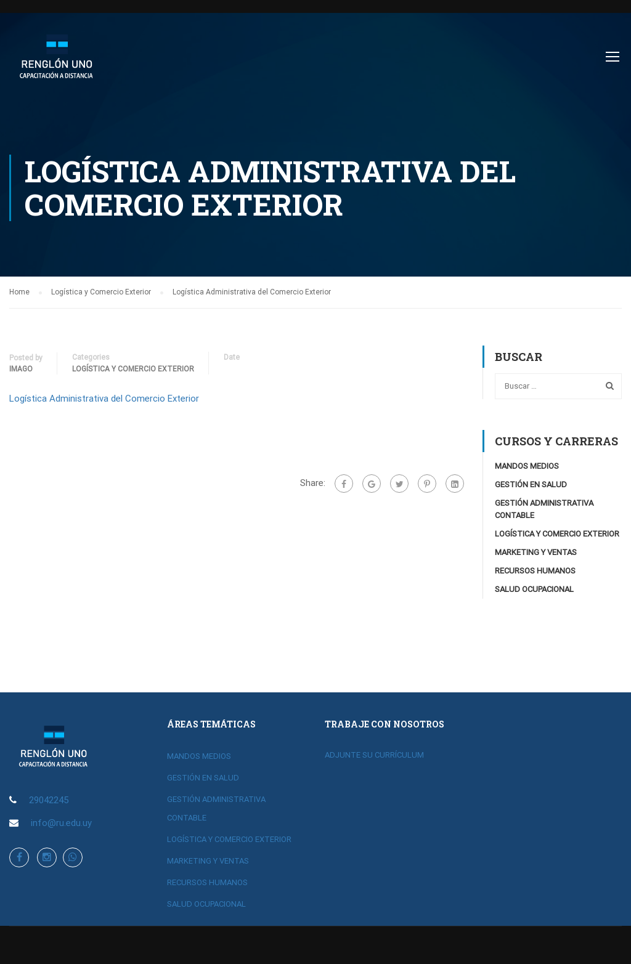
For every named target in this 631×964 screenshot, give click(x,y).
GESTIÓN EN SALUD (531, 485)
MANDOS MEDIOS (527, 466)
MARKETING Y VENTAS (536, 552)
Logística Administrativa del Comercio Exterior (104, 399)
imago (21, 369)
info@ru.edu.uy (61, 822)
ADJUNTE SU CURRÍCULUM (374, 754)
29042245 (48, 800)
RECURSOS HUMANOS (535, 571)
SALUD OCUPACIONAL (534, 589)
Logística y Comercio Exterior (133, 369)
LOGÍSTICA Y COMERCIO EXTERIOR (557, 534)
